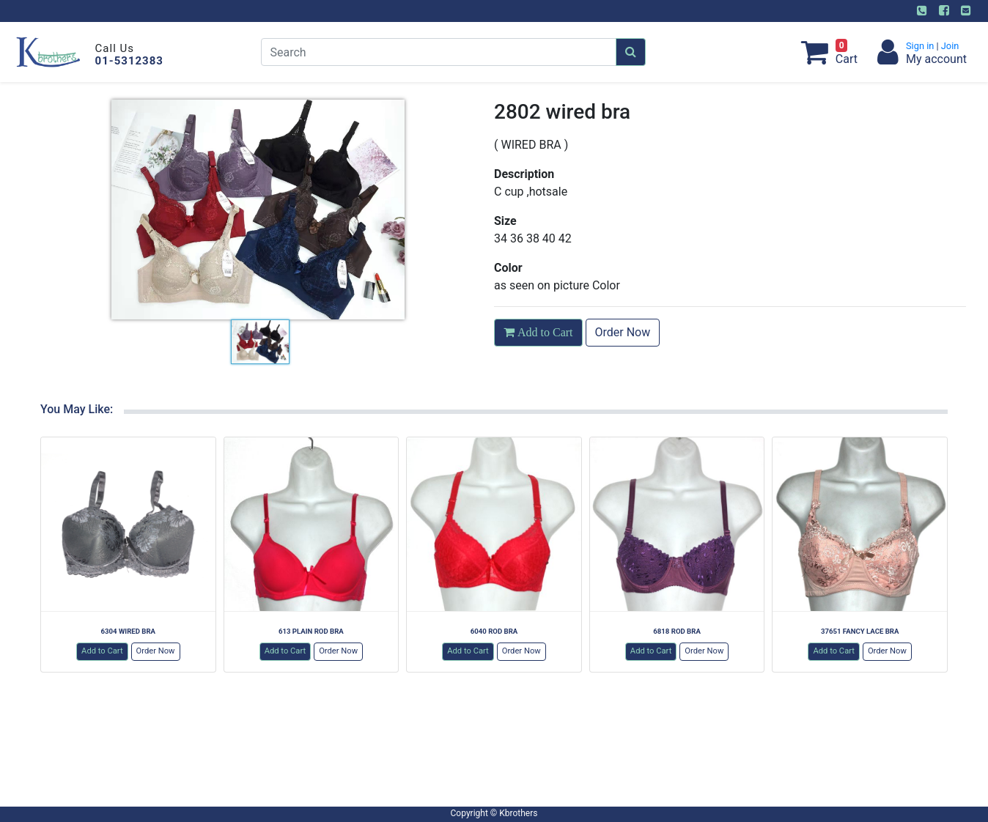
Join (949, 45)
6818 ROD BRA (677, 631)
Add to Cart (102, 651)
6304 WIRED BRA (128, 631)
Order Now (623, 332)
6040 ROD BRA (494, 631)
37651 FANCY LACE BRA (860, 631)
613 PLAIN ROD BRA (311, 631)
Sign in (921, 45)
